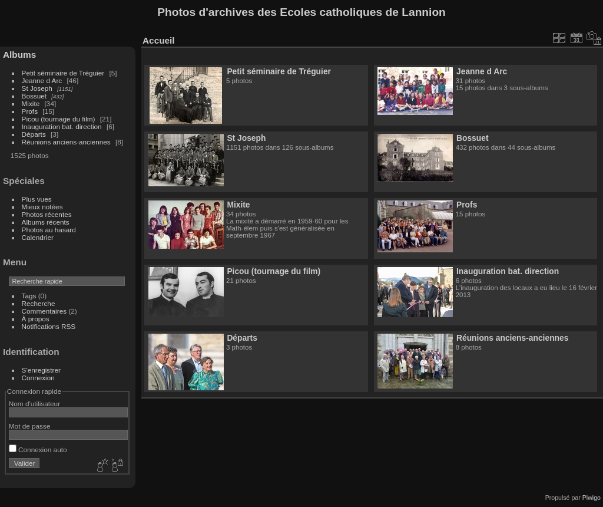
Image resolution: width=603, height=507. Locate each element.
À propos (35, 318)
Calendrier (38, 237)
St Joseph (37, 88)
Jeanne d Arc (42, 80)
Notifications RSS (49, 326)
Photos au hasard (49, 229)
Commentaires (44, 311)
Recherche (38, 303)
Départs (34, 134)
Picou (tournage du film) (58, 119)
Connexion (38, 377)
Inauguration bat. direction (62, 126)
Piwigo (591, 497)
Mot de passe (30, 426)
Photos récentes (47, 214)
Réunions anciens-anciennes (66, 142)
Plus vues (37, 199)
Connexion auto (38, 449)
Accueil (159, 40)
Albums (19, 55)
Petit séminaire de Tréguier (63, 73)
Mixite (31, 103)
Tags (29, 295)
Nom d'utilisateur (34, 403)
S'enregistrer (41, 370)
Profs (30, 111)
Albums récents (45, 222)
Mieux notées (42, 206)
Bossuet (34, 96)
